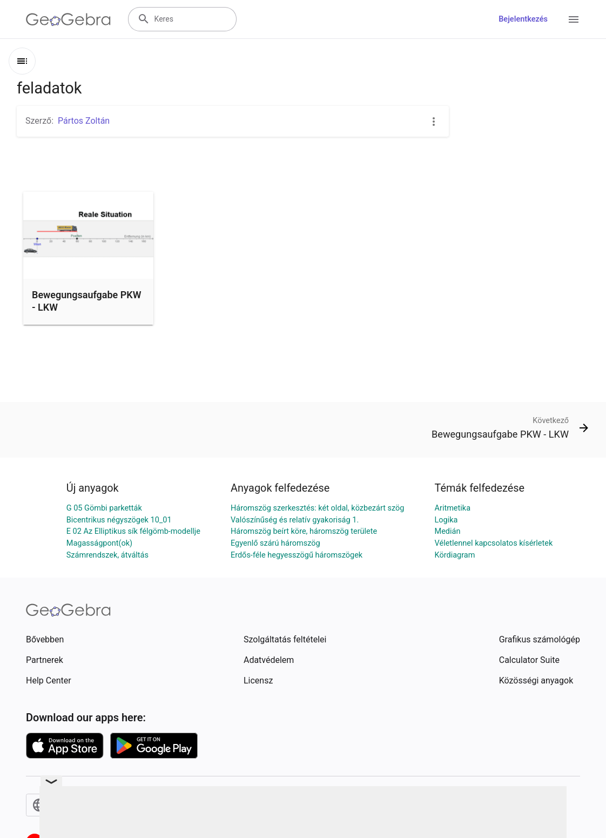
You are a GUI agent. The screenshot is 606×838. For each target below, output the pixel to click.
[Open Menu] (573, 19)
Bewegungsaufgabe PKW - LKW (86, 301)
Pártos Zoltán (84, 121)
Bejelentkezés (523, 19)
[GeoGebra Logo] (68, 19)
